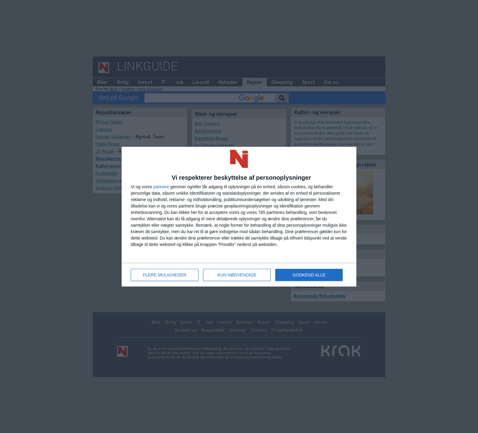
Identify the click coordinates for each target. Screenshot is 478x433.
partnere (161, 187)
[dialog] (239, 217)
